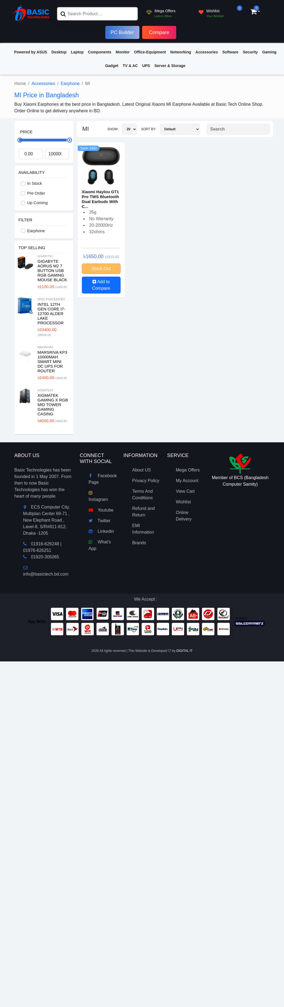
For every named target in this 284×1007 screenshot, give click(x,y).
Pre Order (36, 193)
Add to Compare (101, 285)
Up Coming (37, 202)
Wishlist (183, 502)
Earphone (70, 83)
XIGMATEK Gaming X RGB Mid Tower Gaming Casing (53, 404)
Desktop (59, 52)
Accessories (206, 52)
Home (20, 83)
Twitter (99, 520)
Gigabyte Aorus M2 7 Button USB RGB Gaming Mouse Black (52, 270)
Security (250, 52)
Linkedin (101, 531)
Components (99, 52)
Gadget (111, 65)
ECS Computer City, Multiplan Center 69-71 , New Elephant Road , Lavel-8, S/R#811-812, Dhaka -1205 (46, 520)
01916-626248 (45, 544)
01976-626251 (37, 550)
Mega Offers (188, 470)
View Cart (185, 491)
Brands (139, 542)
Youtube (101, 510)
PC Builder (122, 32)
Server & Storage (170, 65)
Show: (122, 129)
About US (141, 470)
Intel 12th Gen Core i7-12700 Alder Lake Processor (51, 313)
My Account (187, 480)
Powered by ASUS (30, 52)
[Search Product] (238, 129)
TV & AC (130, 65)
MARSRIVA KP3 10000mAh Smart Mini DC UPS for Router (52, 361)
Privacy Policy (145, 480)
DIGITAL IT (185, 651)
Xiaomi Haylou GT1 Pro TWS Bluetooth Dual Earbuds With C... (100, 199)
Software (230, 52)
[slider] (69, 140)
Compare (159, 32)
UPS (146, 65)
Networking (180, 52)
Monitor (123, 52)
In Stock (34, 183)
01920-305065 (45, 557)
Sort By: (170, 129)
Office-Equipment (150, 52)
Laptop (77, 52)
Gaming (269, 52)
